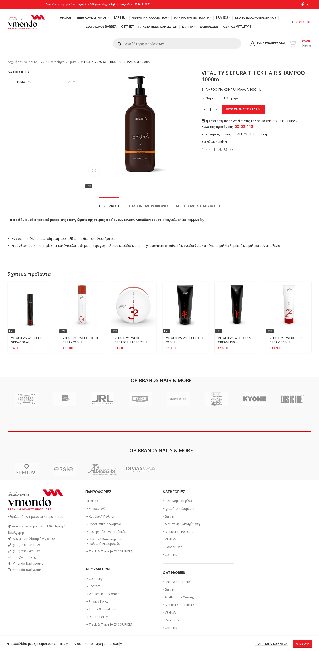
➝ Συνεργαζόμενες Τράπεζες (106, 531)
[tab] (109, 204)
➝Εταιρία (91, 501)
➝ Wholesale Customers (102, 594)
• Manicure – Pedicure (178, 605)
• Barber (169, 516)
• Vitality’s (169, 612)
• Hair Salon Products (178, 582)
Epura (73, 62)
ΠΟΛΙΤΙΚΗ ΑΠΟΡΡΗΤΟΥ (271, 643)
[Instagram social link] (308, 4)
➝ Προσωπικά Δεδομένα (103, 524)
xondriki (221, 141)
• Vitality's (169, 539)
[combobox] (43, 81)
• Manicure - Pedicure (178, 531)
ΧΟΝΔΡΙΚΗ (303, 22)
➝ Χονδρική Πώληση (100, 516)
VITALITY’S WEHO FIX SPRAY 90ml (26, 340)
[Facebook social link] (302, 4)
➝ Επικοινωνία (96, 508)
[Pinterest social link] (226, 149)
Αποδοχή (302, 643)
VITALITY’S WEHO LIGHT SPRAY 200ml (81, 340)
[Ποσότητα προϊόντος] (210, 109)
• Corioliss (170, 554)
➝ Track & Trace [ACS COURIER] (108, 551)
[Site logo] (26, 22)
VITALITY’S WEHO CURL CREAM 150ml (287, 340)
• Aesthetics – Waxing (178, 597)
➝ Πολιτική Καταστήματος (103, 539)
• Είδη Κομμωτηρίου (177, 501)
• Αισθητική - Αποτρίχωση (181, 524)
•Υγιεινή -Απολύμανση (179, 508)
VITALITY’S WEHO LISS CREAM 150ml (234, 340)
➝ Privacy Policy (96, 601)
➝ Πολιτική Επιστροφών (103, 543)
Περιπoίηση (56, 62)
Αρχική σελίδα (18, 62)
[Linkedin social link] (231, 149)
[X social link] (220, 149)
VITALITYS (38, 62)
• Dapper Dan (172, 547)
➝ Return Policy (96, 617)
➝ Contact (92, 586)
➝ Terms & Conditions (101, 609)
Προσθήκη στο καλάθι (243, 109)
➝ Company (94, 578)
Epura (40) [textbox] (22, 81)
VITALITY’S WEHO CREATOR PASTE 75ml (131, 340)
